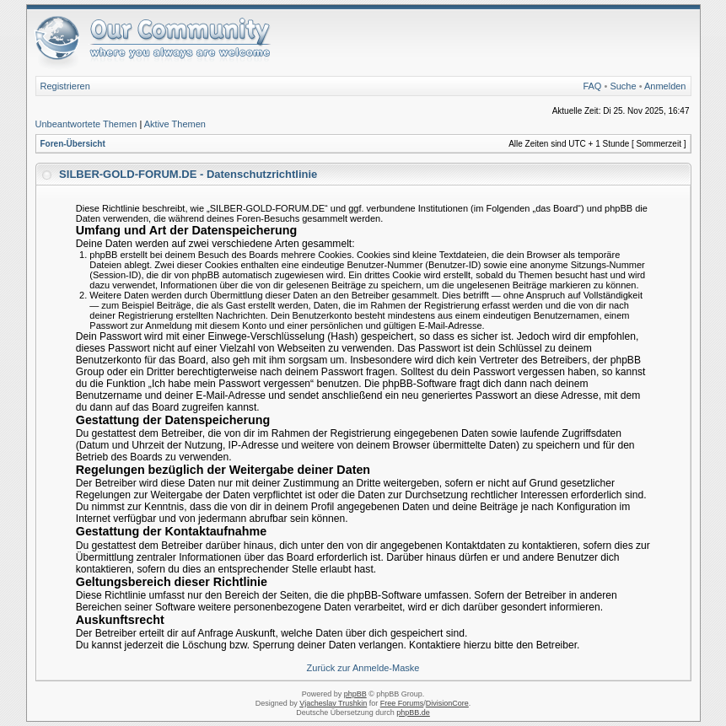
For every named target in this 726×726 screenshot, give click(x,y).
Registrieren (65, 86)
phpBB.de (413, 712)
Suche (623, 86)
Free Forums (402, 703)
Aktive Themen (175, 124)
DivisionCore (447, 703)
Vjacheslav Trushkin (333, 703)
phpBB (355, 694)
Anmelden (665, 86)
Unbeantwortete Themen (86, 124)
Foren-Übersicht (72, 143)
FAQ (592, 86)
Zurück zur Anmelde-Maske (363, 668)
